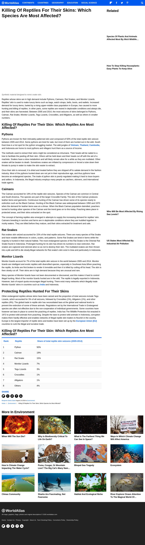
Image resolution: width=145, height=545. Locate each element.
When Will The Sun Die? (13, 436)
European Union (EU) (86, 321)
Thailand (84, 145)
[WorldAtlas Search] (142, 3)
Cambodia (94, 145)
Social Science (89, 3)
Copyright (25, 520)
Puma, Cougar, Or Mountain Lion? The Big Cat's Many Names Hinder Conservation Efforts (54, 468)
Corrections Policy (59, 520)
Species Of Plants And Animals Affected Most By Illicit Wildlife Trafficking (122, 39)
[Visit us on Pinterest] (17, 526)
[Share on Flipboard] (3, 396)
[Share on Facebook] (7, 396)
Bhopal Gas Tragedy (84, 465)
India (42, 284)
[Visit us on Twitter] (12, 526)
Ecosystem (115, 465)
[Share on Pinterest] (16, 396)
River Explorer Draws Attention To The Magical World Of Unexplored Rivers (125, 497)
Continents (28, 3)
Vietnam (75, 145)
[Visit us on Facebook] (8, 526)
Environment (31, 400)
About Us (33, 520)
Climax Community (11, 494)
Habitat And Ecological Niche (88, 494)
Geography (58, 3)
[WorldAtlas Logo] (11, 3)
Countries (43, 3)
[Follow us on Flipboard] (3, 526)
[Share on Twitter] (12, 396)
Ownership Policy (72, 520)
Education (72, 3)
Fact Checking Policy (44, 520)
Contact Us (11, 520)
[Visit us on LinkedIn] (21, 526)
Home (4, 520)
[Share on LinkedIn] (21, 396)
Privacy (18, 520)
